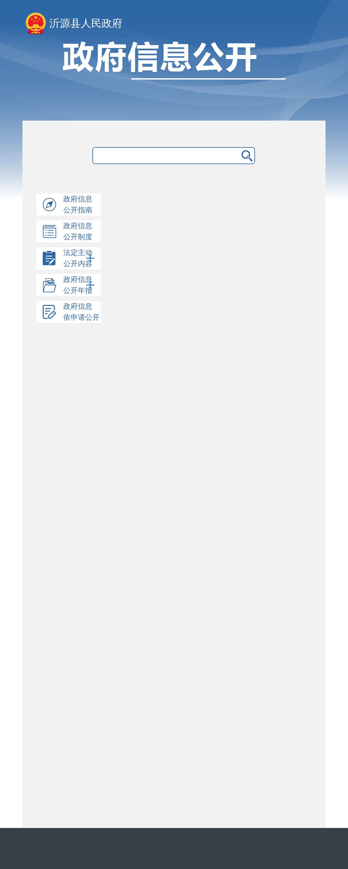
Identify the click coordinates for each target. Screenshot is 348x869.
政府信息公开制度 (77, 231)
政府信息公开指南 (77, 204)
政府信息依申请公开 (81, 311)
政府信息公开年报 (79, 285)
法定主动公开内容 (79, 258)
